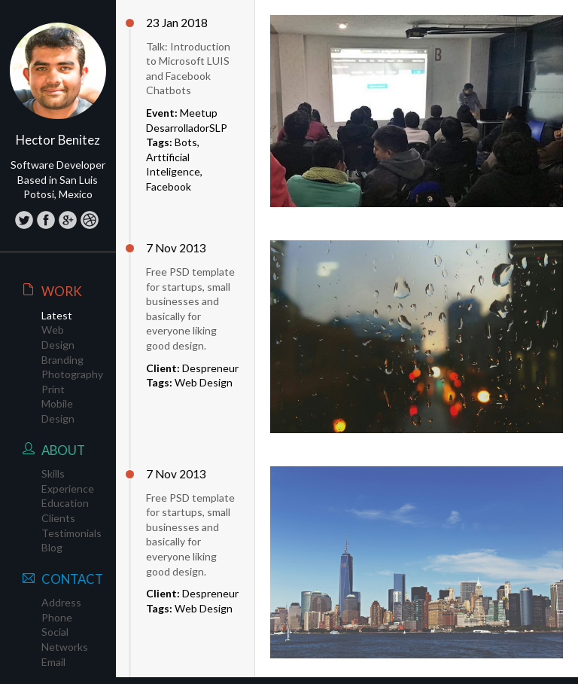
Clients (58, 517)
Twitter (23, 219)
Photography (72, 374)
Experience (67, 488)
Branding (62, 359)
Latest (56, 315)
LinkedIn (89, 219)
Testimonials (71, 533)
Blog (51, 547)
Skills (53, 473)
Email (53, 661)
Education (65, 502)
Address (61, 602)
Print (53, 389)
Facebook (45, 219)
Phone (56, 617)
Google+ (67, 219)
